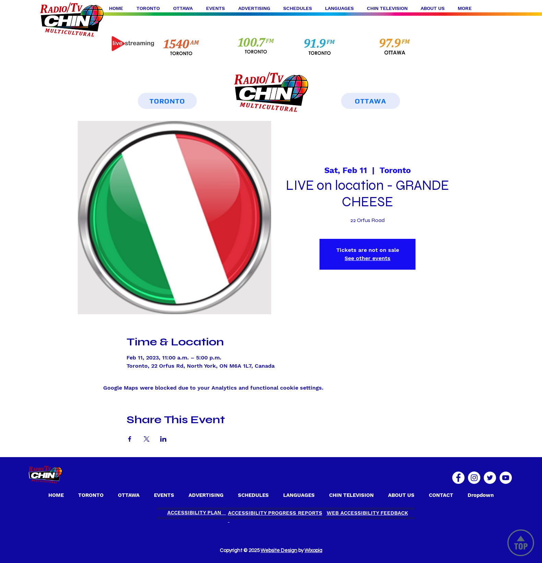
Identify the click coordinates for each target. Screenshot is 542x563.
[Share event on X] (146, 439)
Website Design (279, 550)
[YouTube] (505, 478)
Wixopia (313, 550)
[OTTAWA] (370, 101)
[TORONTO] (167, 101)
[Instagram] (474, 478)
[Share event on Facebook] (130, 439)
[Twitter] (490, 478)
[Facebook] (458, 478)
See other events (367, 258)
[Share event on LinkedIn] (163, 439)
